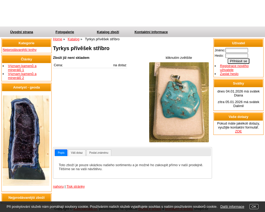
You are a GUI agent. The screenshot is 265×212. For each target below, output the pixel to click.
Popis (61, 152)
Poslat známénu (98, 152)
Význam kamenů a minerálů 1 (22, 68)
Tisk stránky (76, 186)
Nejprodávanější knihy (20, 50)
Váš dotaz (77, 152)
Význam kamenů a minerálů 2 (22, 76)
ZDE (238, 131)
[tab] (61, 152)
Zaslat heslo (229, 74)
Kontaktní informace (151, 32)
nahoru (58, 186)
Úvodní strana (21, 32)
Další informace (232, 207)
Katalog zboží (108, 32)
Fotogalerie (64, 32)
